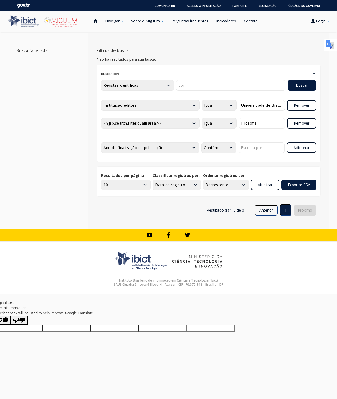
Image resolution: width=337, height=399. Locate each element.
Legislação (267, 6)
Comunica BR (165, 6)
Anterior (266, 210)
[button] (208, 73)
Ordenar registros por (224, 175)
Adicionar (301, 147)
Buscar (302, 85)
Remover (301, 105)
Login (320, 20)
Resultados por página (122, 175)
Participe (239, 6)
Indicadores (226, 20)
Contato (251, 20)
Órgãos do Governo (304, 6)
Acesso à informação (204, 6)
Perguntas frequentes (189, 20)
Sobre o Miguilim (147, 20)
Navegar (114, 20)
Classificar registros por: (176, 175)
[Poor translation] (19, 320)
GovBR (23, 5)
